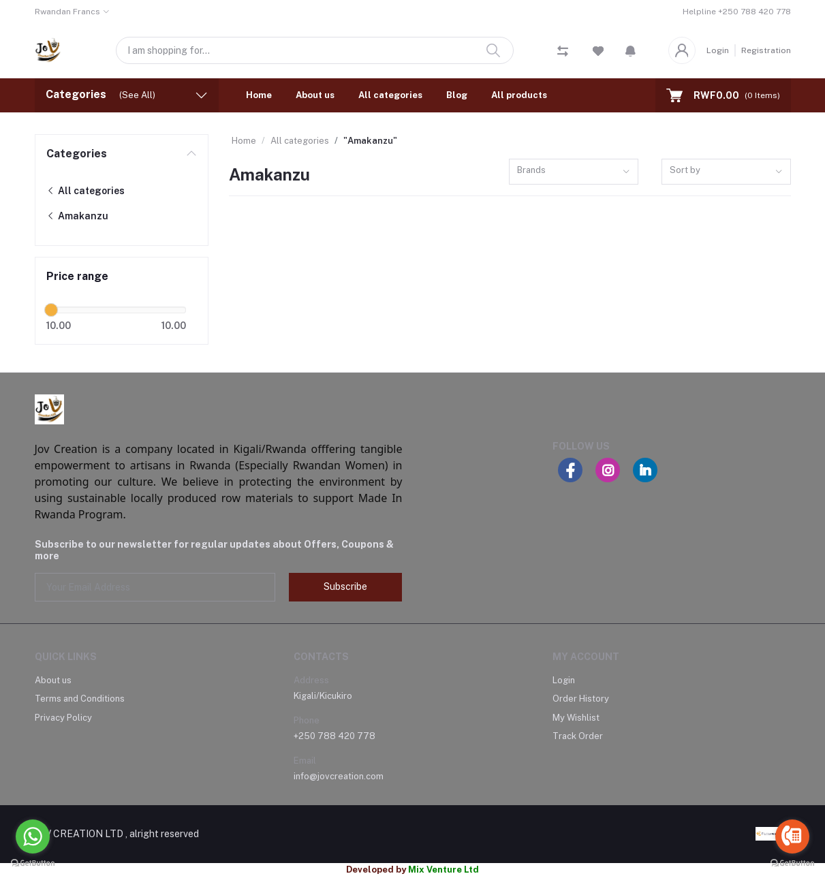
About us (315, 95)
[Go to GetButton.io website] (792, 862)
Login (717, 50)
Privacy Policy (63, 718)
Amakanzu (77, 215)
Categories (76, 153)
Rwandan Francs (67, 11)
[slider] (52, 310)
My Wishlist (576, 718)
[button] (630, 50)
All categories (390, 95)
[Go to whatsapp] (33, 836)
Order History (580, 698)
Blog (456, 95)
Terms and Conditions (80, 698)
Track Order (577, 736)
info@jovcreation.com (339, 776)
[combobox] (573, 172)
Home (259, 95)
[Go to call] (792, 836)
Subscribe (345, 586)
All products (519, 95)
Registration (766, 50)
